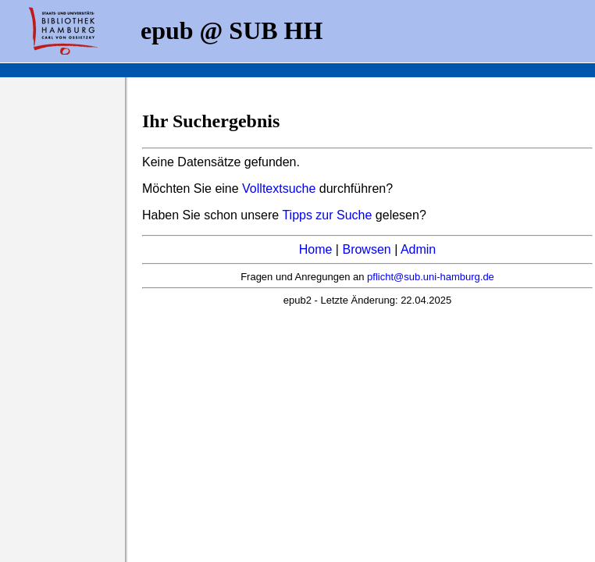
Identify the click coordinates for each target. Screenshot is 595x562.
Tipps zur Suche (328, 215)
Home (316, 249)
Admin (418, 249)
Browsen (366, 249)
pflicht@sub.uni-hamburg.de (430, 277)
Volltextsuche (278, 188)
